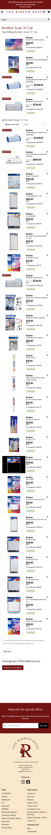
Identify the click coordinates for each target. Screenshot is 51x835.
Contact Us (31, 793)
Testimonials (32, 831)
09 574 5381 (26, 7)
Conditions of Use (33, 809)
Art (3, 803)
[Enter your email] (22, 725)
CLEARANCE (6, 793)
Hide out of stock (13, 124)
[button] (2, 12)
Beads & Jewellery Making (11, 818)
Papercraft (5, 806)
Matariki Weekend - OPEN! (37, 818)
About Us (30, 797)
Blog (28, 828)
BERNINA (5, 809)
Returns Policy (32, 803)
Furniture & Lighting (9, 815)
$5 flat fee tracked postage (25, 5)
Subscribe (43, 726)
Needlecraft (6, 800)
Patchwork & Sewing (9, 812)
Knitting (4, 797)
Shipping (30, 800)
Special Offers (7, 828)
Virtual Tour (31, 821)
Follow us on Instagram (12, 668)
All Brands (5, 825)
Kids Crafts (6, 821)
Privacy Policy (32, 806)
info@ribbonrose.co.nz (25, 771)
